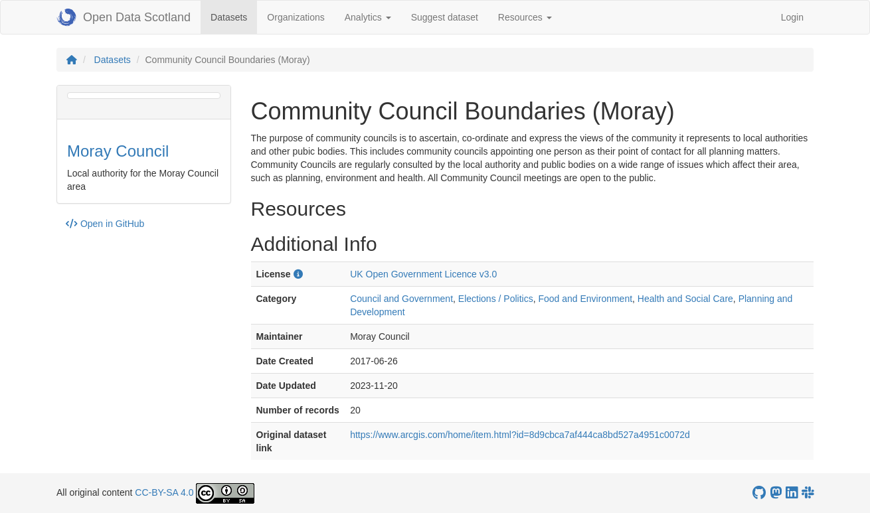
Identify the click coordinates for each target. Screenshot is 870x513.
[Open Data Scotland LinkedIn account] (792, 492)
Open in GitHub (105, 223)
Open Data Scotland (123, 17)
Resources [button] (525, 17)
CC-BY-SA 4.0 (164, 492)
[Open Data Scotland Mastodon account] (776, 492)
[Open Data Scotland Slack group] (808, 492)
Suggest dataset (444, 17)
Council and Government (401, 298)
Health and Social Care (685, 298)
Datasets (234, 16)
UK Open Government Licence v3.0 (423, 274)
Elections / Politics (495, 298)
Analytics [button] (368, 17)
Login (792, 17)
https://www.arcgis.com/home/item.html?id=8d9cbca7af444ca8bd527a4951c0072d (520, 434)
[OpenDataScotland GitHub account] (759, 492)
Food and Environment (585, 298)
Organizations (295, 17)
